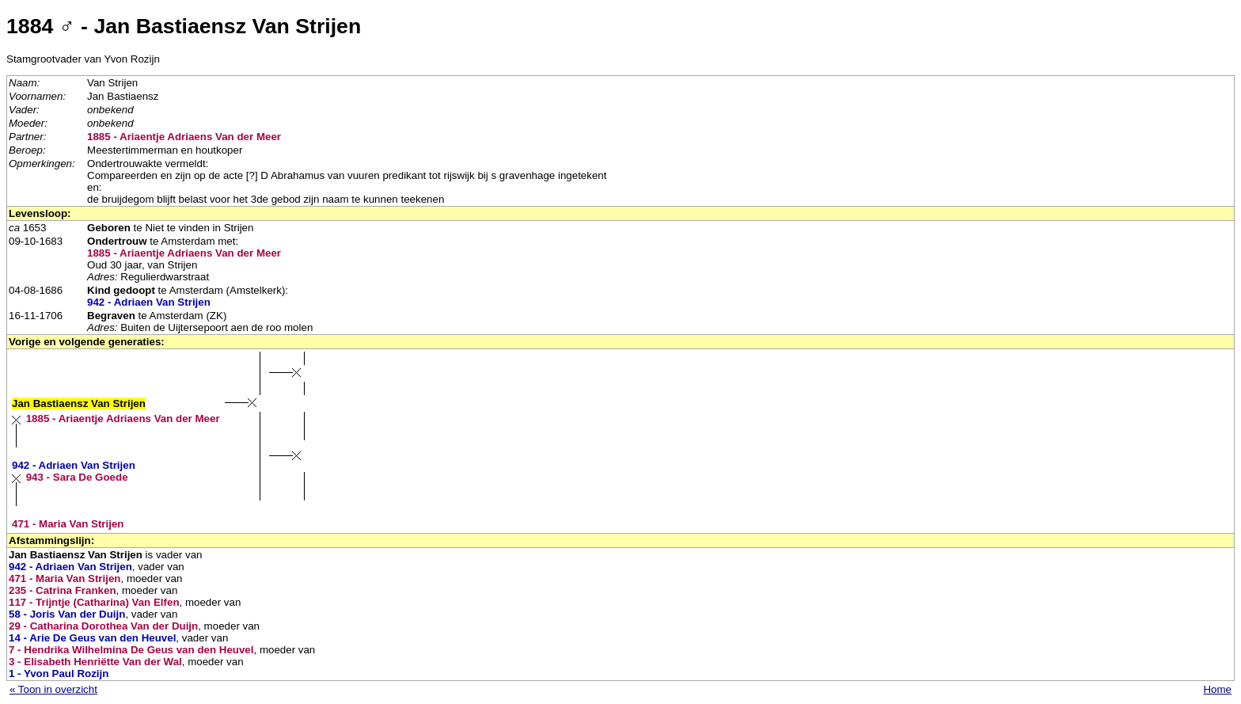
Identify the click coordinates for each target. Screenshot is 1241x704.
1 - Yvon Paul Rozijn (58, 673)
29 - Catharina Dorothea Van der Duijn (103, 626)
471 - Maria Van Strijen (68, 524)
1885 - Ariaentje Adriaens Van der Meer (184, 137)
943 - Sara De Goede (77, 477)
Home (1217, 689)
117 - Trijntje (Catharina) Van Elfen (94, 602)
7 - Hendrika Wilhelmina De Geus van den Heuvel (131, 650)
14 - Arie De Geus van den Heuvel (92, 638)
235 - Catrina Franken (62, 590)
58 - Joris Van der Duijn (67, 614)
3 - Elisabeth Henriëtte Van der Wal (95, 662)
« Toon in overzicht (53, 689)
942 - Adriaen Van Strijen (149, 302)
